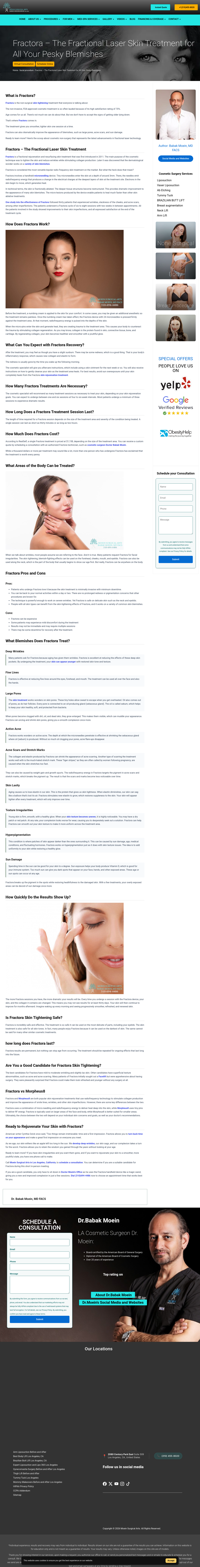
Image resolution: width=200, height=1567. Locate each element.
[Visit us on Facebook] (105, 1477)
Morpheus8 (24, 1090)
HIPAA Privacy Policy (23, 1478)
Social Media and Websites (175, 150)
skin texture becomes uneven (81, 808)
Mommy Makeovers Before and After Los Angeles (37, 1474)
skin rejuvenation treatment (54, 367)
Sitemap (17, 1486)
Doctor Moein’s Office (71, 1164)
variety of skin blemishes (37, 156)
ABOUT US (33, 19)
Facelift (102, 1068)
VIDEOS (121, 19)
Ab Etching (163, 182)
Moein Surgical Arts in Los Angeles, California (33, 1154)
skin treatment (20, 692)
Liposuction (164, 172)
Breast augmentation (170, 197)
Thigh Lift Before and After (26, 1465)
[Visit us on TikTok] (128, 1477)
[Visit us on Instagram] (122, 1477)
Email (12, 1241)
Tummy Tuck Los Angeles (25, 1469)
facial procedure (27, 66)
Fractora (10, 95)
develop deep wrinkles (84, 1135)
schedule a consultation (71, 1154)
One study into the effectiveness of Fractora (27, 194)
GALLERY (107, 19)
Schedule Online (45, 60)
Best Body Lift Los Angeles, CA (28, 1448)
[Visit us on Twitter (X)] (111, 1477)
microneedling (41, 167)
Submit (175, 551)
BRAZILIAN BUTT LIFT (170, 192)
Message (14, 1266)
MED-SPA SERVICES (87, 19)
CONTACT (174, 19)
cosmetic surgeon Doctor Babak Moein (106, 437)
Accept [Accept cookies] (171, 1560)
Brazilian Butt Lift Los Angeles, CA (30, 1452)
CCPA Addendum (21, 1482)
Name (12, 1229)
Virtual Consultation (24, 60)
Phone (13, 1253)
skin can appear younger (63, 653)
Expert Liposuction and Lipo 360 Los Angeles (35, 1456)
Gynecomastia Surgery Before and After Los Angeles (39, 1461)
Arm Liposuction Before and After (29, 1443)
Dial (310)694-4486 (80, 1167)
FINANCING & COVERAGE (151, 19)
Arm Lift (162, 207)
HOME (22, 19)
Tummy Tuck (165, 187)
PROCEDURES (51, 19)
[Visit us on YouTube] (116, 1477)
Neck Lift (162, 202)
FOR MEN (67, 19)
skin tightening (40, 95)
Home (15, 66)
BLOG (132, 19)
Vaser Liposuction (168, 177)
